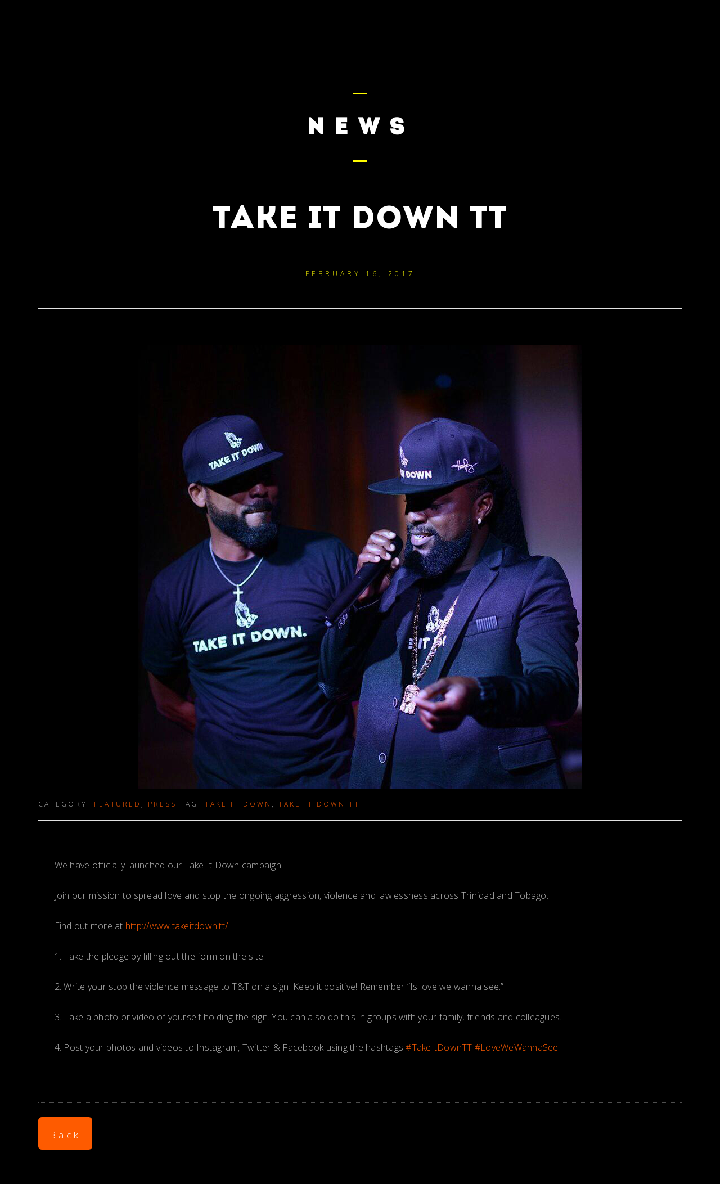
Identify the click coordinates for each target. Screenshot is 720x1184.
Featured (117, 804)
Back (65, 1134)
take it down (238, 804)
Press (162, 804)
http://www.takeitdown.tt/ (176, 926)
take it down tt (319, 804)
